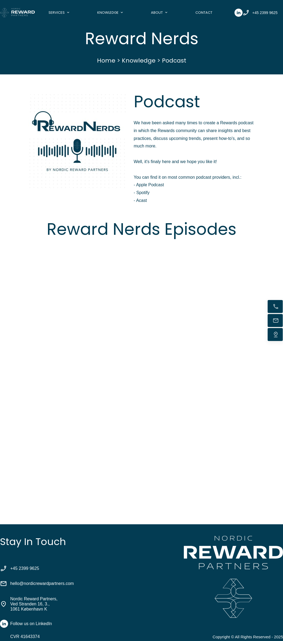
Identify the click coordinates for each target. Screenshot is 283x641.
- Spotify (142, 192)
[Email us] (275, 320)
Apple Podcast (150, 184)
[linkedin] (238, 13)
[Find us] (275, 334)
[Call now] (275, 306)
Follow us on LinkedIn (31, 623)
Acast (141, 200)
